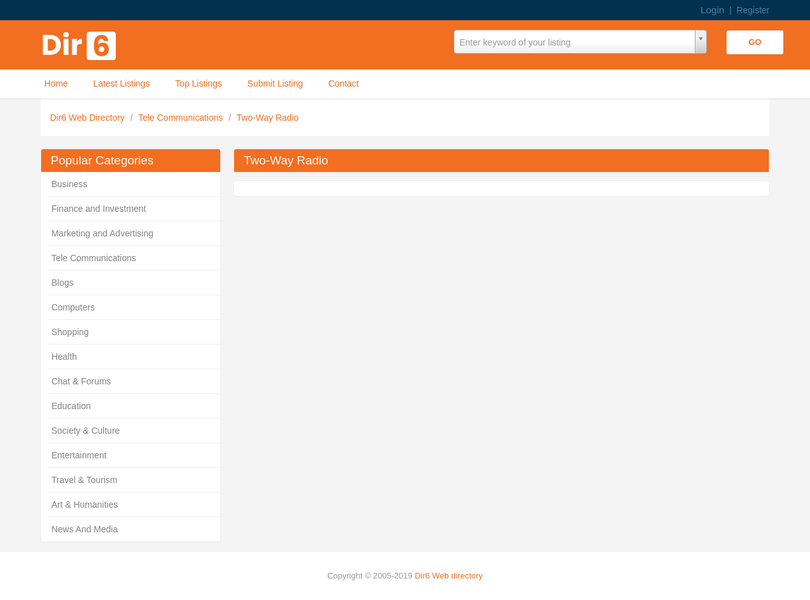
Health (64, 357)
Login (713, 9)
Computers (72, 307)
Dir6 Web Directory (88, 118)
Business (69, 184)
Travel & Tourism (84, 480)
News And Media (84, 529)
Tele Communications (181, 118)
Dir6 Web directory (448, 575)
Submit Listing (275, 83)
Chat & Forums (81, 381)
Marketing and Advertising (102, 233)
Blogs (62, 283)
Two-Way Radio (268, 118)
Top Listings (198, 83)
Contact (343, 83)
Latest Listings (121, 83)
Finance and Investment (98, 209)
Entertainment (78, 455)
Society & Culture (85, 431)
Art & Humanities (84, 504)
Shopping (70, 332)
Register (753, 10)
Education (70, 406)
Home (56, 83)
